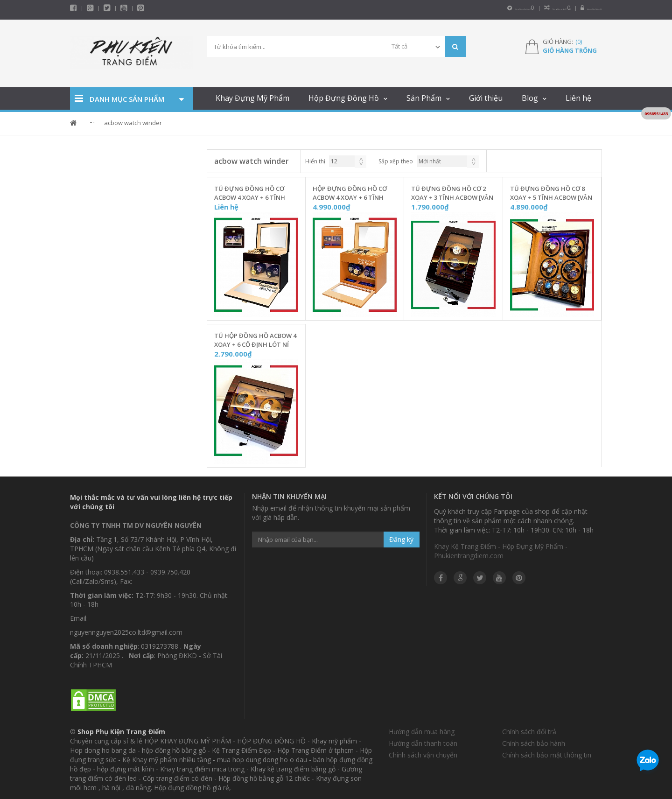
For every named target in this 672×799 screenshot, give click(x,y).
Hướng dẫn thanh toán (423, 741)
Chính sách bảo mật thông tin (546, 753)
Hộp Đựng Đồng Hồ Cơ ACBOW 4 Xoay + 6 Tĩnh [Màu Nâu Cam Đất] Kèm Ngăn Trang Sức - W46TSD (351, 192)
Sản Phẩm (423, 96)
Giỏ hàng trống (570, 49)
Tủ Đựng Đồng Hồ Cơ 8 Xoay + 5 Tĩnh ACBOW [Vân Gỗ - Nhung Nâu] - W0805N (552, 192)
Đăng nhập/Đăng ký (572, 8)
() (578, 40)
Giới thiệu (486, 96)
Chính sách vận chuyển (423, 753)
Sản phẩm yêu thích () (424, 8)
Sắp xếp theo (395, 160)
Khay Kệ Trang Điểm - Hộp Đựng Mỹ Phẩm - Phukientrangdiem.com (500, 549)
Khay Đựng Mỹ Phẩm (252, 96)
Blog (530, 96)
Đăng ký (401, 537)
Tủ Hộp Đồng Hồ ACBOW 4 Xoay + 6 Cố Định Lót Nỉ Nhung (255, 339)
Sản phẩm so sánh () (500, 8)
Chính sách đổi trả (529, 730)
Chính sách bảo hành (533, 741)
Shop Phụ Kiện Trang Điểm (121, 730)
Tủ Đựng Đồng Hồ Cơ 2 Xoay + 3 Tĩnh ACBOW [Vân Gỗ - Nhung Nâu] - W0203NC (452, 192)
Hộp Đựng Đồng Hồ (343, 96)
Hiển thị (315, 160)
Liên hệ (578, 96)
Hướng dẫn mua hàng (422, 730)
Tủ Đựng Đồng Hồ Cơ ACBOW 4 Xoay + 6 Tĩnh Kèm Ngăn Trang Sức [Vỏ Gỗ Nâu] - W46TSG (254, 192)
